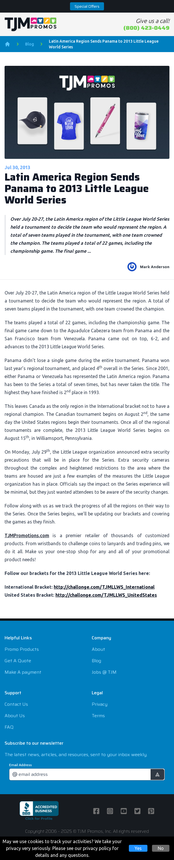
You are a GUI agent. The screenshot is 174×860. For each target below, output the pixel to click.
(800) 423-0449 (146, 27)
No (161, 848)
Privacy (99, 704)
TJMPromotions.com (27, 535)
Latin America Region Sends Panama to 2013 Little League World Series (104, 44)
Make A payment (23, 672)
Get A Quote (18, 660)
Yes (138, 848)
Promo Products (22, 649)
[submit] (157, 774)
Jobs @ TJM (104, 672)
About (98, 649)
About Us (15, 715)
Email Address (20, 765)
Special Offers (87, 6)
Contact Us (16, 704)
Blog (29, 44)
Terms (98, 715)
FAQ (9, 727)
